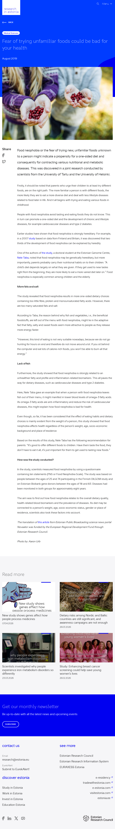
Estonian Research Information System (84, 761)
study (32, 238)
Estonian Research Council (76, 755)
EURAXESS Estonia (72, 767)
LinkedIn (9, 818)
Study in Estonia (12, 787)
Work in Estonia (12, 793)
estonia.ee (104, 798)
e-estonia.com (101, 788)
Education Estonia (13, 804)
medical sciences (11, 33)
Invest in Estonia (12, 799)
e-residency (103, 777)
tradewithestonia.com (96, 782)
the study (47, 252)
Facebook (3, 818)
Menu (105, 3)
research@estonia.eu (15, 759)
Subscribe (10, 724)
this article (43, 522)
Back (7, 22)
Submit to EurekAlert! (15, 769)
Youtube (23, 818)
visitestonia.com (100, 793)
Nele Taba (23, 257)
